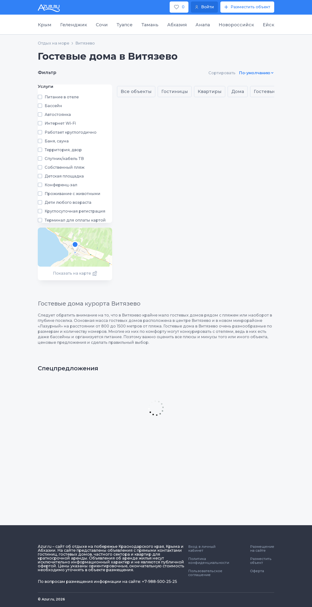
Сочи (102, 25)
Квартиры (210, 91)
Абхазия (177, 25)
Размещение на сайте (262, 548)
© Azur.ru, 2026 (51, 599)
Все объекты (136, 91)
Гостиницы (174, 91)
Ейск (268, 25)
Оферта (257, 571)
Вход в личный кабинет (201, 548)
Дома (237, 91)
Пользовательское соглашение (205, 573)
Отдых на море (53, 43)
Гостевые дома (272, 91)
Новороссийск (236, 25)
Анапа (202, 25)
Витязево (85, 43)
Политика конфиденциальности (208, 561)
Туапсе (125, 25)
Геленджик (73, 25)
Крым (44, 25)
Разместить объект (261, 561)
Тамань (149, 25)
